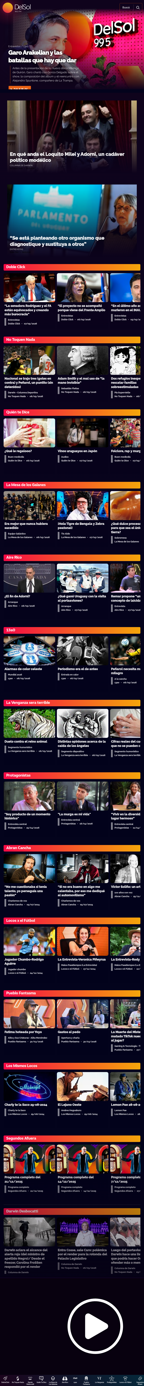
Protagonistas (112, 1382)
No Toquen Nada (18, 1382)
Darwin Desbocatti (30, 1383)
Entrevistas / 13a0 (18, 46)
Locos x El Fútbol (125, 1382)
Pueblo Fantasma (86, 1383)
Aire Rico (65, 1382)
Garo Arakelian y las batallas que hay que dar (42, 56)
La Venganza (99, 1382)
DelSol (22, 6)
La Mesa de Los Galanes (53, 1383)
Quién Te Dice (41, 1382)
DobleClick (5, 1382)
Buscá (126, 7)
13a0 (75, 1382)
